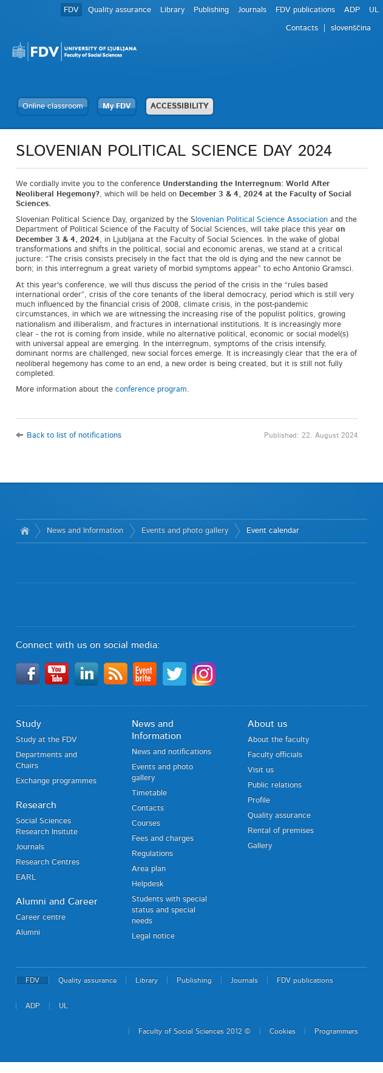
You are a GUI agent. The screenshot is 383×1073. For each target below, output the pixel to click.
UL (374, 10)
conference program (151, 389)
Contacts (302, 28)
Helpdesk (147, 884)
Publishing (211, 10)
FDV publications (305, 10)
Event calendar (272, 531)
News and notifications (171, 752)
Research (36, 805)
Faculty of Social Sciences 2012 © (194, 1031)
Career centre (41, 917)
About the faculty (278, 740)
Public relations (275, 785)
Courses (146, 823)
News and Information (85, 531)
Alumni (28, 933)
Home (25, 531)
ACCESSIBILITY (180, 106)
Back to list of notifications (74, 436)
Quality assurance (119, 10)
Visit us (261, 770)
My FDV (117, 106)
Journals (252, 10)
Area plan (149, 869)
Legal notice (153, 936)
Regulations (152, 854)
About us (267, 724)
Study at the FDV (46, 740)
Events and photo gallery (184, 531)
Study (28, 724)
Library (172, 10)
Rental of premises (281, 831)
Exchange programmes (56, 781)
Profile (259, 800)
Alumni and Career (57, 901)
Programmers (336, 1031)
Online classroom (52, 106)
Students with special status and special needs (169, 910)
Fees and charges (163, 839)
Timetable (149, 793)
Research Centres (48, 862)
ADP (352, 10)
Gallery (260, 846)
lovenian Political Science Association (261, 220)
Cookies (282, 1031)
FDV (71, 10)
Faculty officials (275, 755)
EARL (26, 877)
